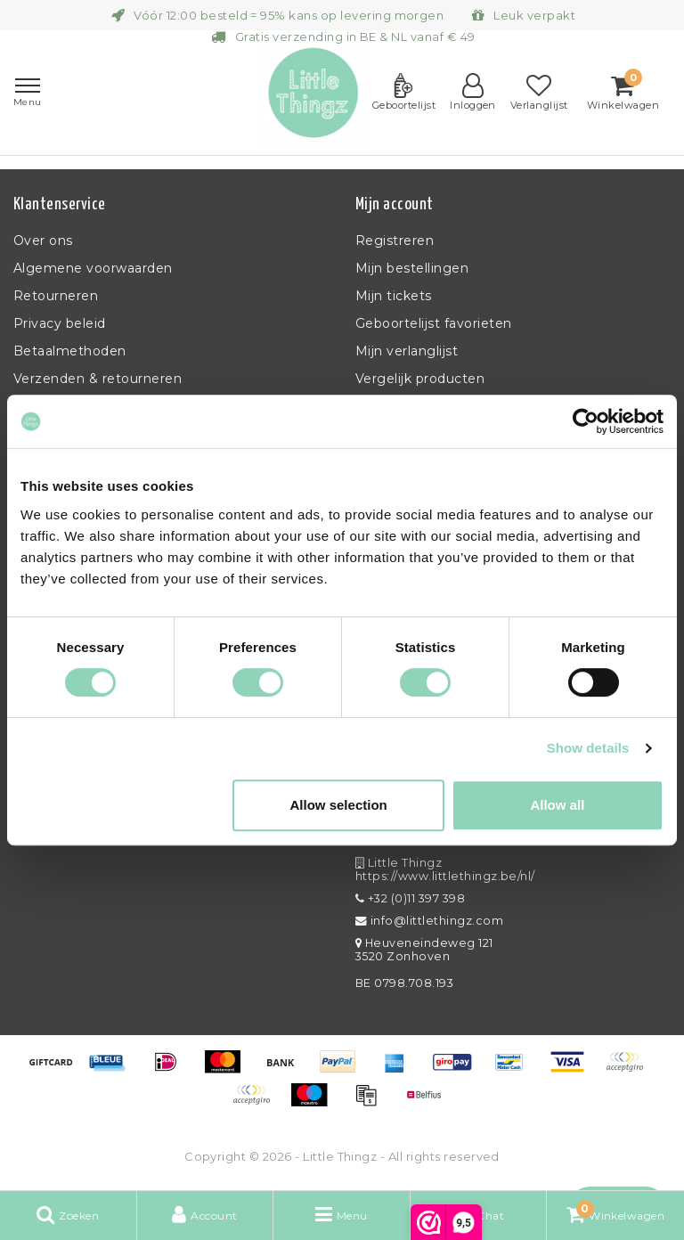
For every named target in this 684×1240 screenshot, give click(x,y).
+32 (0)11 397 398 (410, 898)
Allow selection (338, 804)
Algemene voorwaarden (93, 268)
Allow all (557, 804)
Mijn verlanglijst (406, 351)
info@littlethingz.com (429, 920)
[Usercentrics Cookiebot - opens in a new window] (586, 421)
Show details (588, 747)
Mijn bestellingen (411, 268)
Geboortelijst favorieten (433, 323)
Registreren (394, 240)
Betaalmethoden (69, 351)
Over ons (43, 240)
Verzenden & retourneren (97, 379)
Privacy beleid (59, 323)
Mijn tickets (393, 296)
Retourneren (55, 296)
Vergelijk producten (419, 379)
